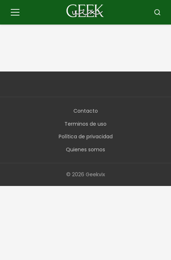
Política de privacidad (86, 136)
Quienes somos (85, 149)
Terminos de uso (85, 123)
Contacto (85, 110)
